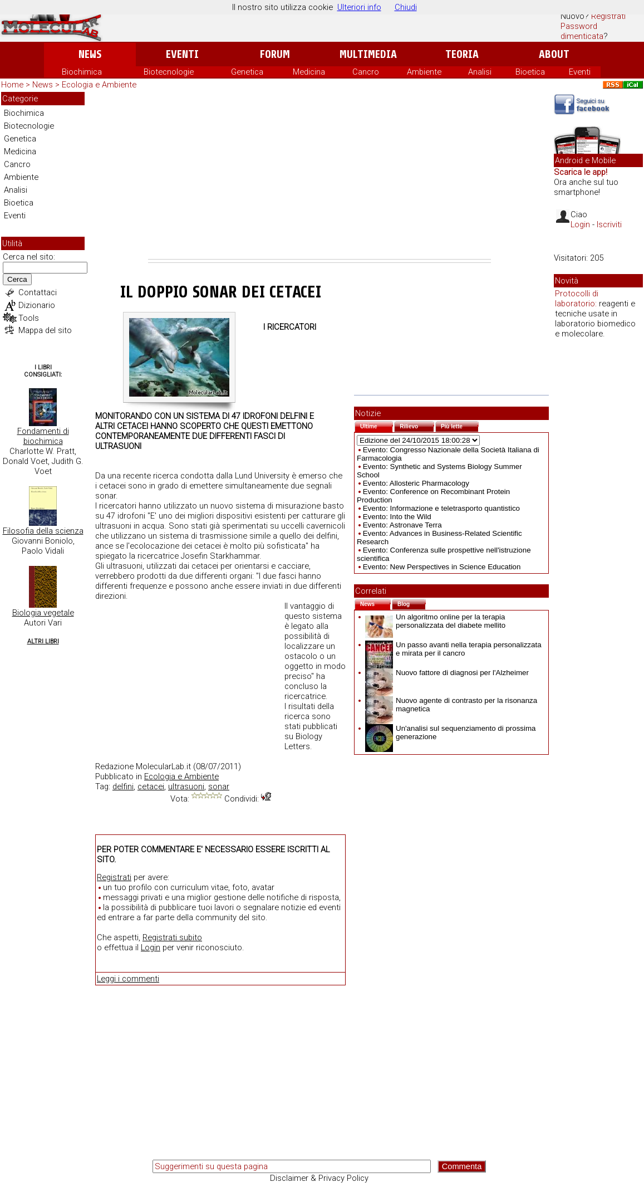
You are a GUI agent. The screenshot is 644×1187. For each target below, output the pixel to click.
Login (150, 947)
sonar (218, 786)
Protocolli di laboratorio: (576, 299)
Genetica (247, 72)
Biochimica (82, 72)
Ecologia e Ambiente (99, 85)
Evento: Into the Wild (397, 516)
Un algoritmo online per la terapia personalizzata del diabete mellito (435, 621)
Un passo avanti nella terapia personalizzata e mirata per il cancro (453, 649)
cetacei (150, 786)
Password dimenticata (582, 31)
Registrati (608, 16)
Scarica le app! (580, 172)
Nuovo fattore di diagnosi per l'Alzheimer (447, 672)
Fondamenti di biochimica (43, 436)
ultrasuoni (186, 786)
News (89, 54)
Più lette (460, 425)
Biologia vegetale (43, 613)
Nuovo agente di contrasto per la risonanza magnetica (451, 704)
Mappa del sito (45, 330)
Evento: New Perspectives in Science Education (442, 567)
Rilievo (417, 425)
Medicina (309, 72)
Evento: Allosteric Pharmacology (416, 483)
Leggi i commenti (128, 979)
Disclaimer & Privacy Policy (319, 1178)
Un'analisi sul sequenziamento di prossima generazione (450, 732)
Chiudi (406, 7)
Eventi (182, 54)
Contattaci (37, 292)
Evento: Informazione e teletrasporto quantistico (441, 508)
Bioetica (530, 72)
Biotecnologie (169, 72)
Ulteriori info (359, 7)
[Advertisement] (319, 175)
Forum (274, 54)
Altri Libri (43, 641)
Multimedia (368, 54)
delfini (123, 786)
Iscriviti (609, 224)
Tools (28, 318)
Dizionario (36, 305)
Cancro (365, 72)
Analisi (479, 72)
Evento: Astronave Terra (402, 525)
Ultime (376, 425)
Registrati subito (172, 937)
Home (12, 85)
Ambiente (424, 72)
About (554, 54)
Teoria (462, 54)
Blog (411, 603)
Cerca (17, 279)
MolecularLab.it (163, 766)
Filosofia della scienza (43, 531)
